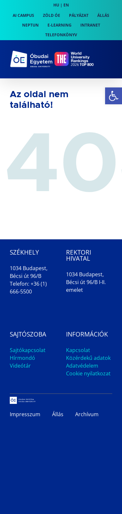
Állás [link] (57, 414)
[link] (113, 95)
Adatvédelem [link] (82, 365)
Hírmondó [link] (22, 357)
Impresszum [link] (25, 414)
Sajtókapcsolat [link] (28, 350)
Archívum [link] (87, 414)
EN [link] (66, 5)
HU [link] (56, 5)
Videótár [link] (20, 365)
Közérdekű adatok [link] (88, 357)
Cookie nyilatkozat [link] (88, 373)
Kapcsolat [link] (78, 350)
